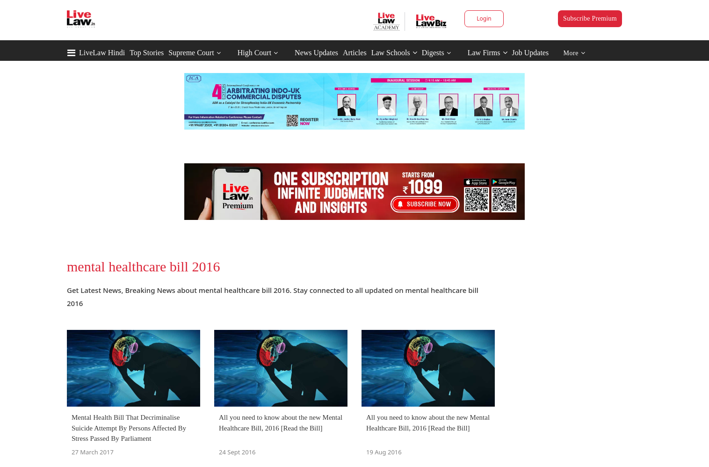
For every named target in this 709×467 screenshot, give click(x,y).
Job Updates (530, 53)
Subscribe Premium (590, 18)
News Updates (316, 53)
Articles (355, 53)
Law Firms (487, 53)
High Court (254, 53)
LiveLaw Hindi (102, 53)
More (575, 53)
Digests (433, 53)
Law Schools (394, 53)
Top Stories (147, 53)
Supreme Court (191, 53)
